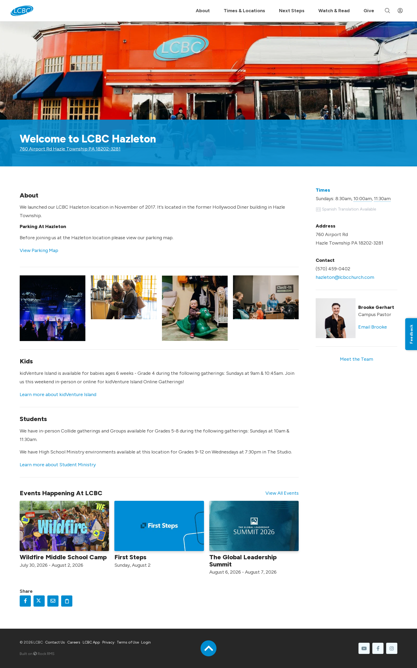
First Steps (130, 557)
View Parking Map (39, 250)
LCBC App (91, 642)
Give (369, 11)
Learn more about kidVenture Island (58, 394)
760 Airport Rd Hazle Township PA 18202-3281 (70, 149)
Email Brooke (372, 327)
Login (146, 642)
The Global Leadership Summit (243, 560)
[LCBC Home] (22, 10)
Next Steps (292, 11)
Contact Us (55, 642)
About (203, 11)
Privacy (108, 642)
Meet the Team (356, 359)
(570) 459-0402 (333, 269)
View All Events (282, 493)
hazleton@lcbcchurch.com (345, 277)
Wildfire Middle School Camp (63, 557)
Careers (73, 642)
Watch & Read (334, 11)
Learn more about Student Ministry (58, 465)
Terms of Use (128, 642)
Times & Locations (244, 11)
